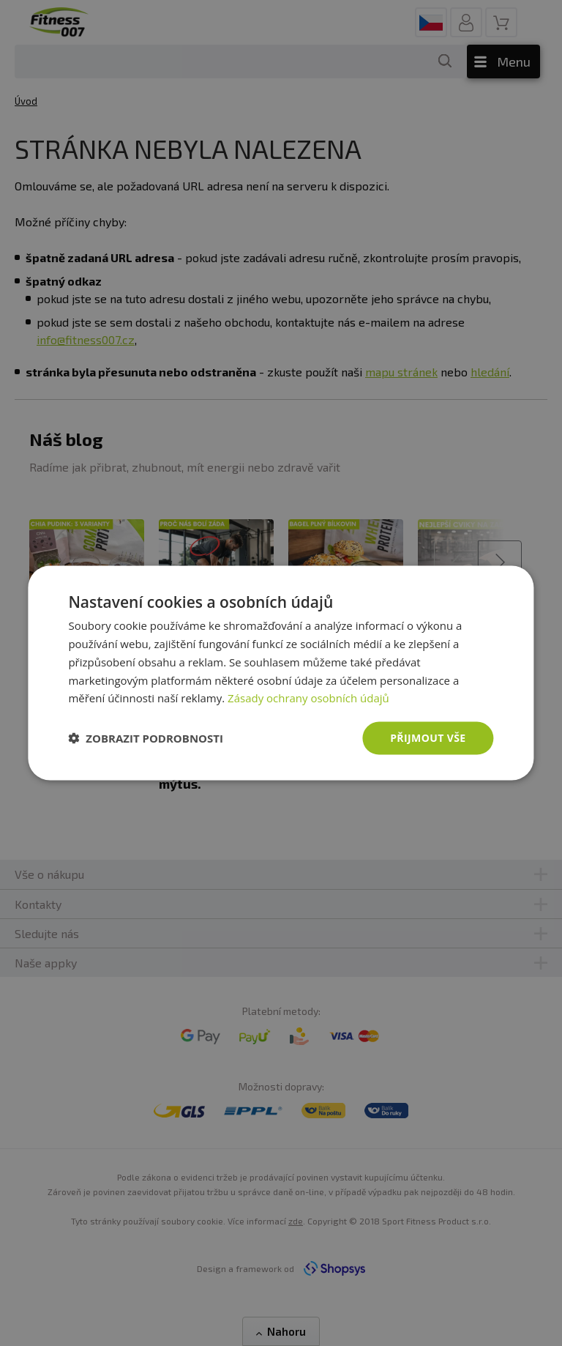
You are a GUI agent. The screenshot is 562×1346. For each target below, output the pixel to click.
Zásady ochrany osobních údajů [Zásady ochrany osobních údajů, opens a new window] (308, 698)
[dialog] (280, 673)
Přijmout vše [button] (427, 738)
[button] (145, 738)
